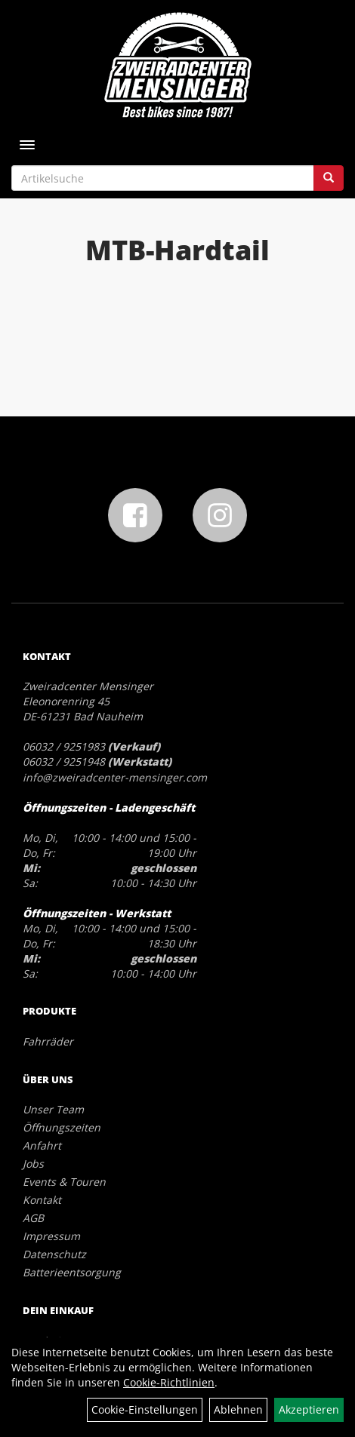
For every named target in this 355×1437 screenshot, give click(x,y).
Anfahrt (42, 1145)
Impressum (51, 1236)
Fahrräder (48, 1041)
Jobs (33, 1163)
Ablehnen (238, 1409)
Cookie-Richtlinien (169, 1382)
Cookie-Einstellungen (144, 1409)
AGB (33, 1218)
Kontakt (42, 1200)
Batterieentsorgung (72, 1272)
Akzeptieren (309, 1409)
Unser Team (53, 1109)
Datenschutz (54, 1254)
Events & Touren (64, 1181)
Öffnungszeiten (61, 1127)
